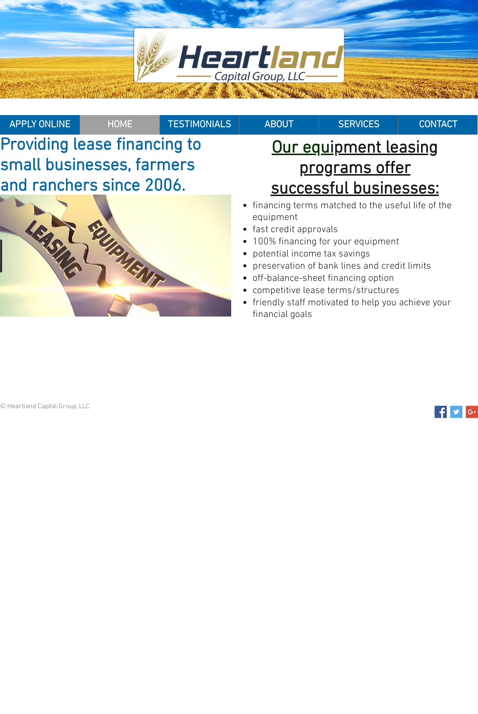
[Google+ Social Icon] (472, 412)
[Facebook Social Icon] (441, 412)
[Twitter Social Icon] (456, 412)
